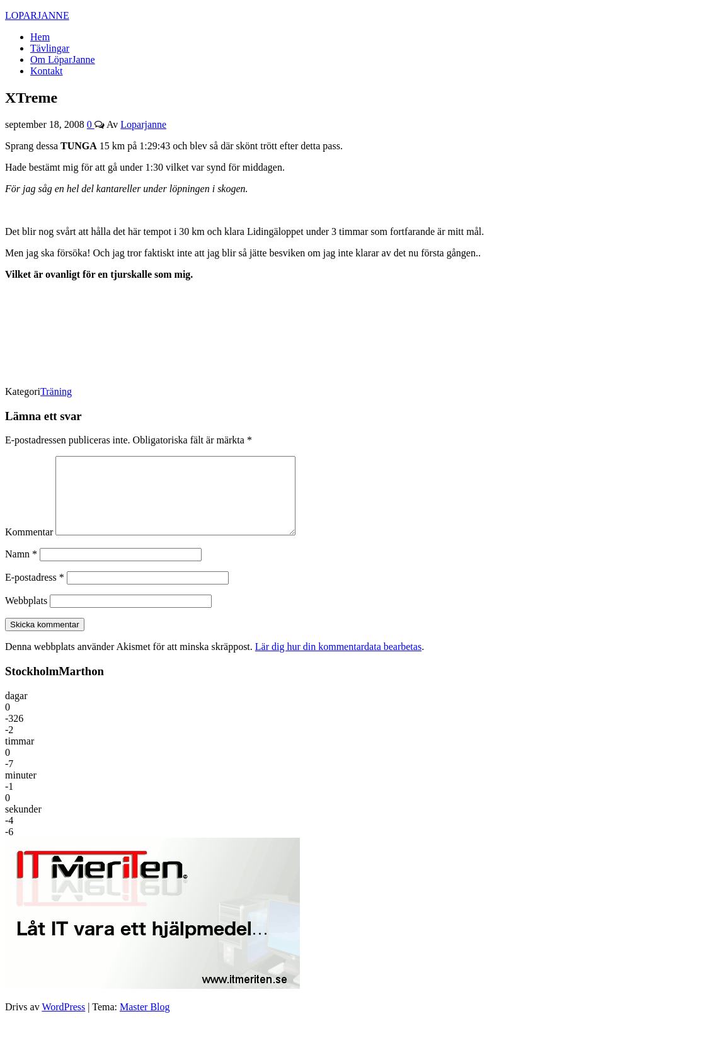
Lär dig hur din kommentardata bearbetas (338, 661)
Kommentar (29, 547)
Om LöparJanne (62, 59)
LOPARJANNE (37, 15)
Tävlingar (49, 48)
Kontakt (46, 71)
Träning (56, 391)
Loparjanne (143, 124)
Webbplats (26, 615)
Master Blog (145, 1022)
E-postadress (34, 592)
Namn (21, 569)
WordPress (63, 1022)
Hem (40, 36)
